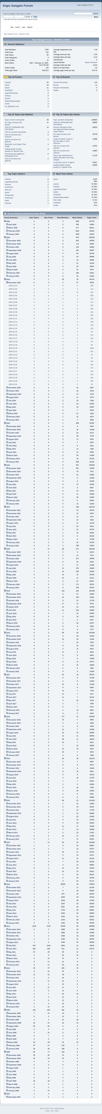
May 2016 (12, 742)
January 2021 (13, 546)
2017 (8, 675)
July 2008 (12, 1071)
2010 (8, 968)
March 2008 (12, 1084)
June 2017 (12, 697)
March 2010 (12, 1000)
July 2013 (12, 862)
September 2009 (14, 1023)
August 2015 (13, 775)
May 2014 (12, 826)
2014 (8, 800)
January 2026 (13, 234)
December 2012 (14, 887)
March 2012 (12, 916)
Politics (56, 90)
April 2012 (12, 913)
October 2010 (13, 978)
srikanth (8, 82)
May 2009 (12, 1036)
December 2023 (14, 426)
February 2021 (14, 542)
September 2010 (14, 981)
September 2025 (14, 250)
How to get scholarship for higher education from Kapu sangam (64, 158)
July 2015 (12, 778)
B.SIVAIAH (9, 187)
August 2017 (13, 691)
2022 (8, 465)
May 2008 (12, 1078)
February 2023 (14, 459)
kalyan (7, 88)
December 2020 (14, 552)
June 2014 (12, 823)
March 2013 (12, 875)
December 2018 (14, 636)
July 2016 (12, 736)
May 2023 (12, 449)
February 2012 (14, 920)
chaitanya (57, 203)
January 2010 (13, 1007)
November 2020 (14, 555)
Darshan (8, 203)
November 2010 (14, 975)
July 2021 (12, 526)
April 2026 (12, 225)
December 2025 (14, 241)
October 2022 (13, 475)
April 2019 (12, 620)
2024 (8, 279)
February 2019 (14, 626)
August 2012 (13, 900)
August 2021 (13, 523)
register (28, 14)
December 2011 (14, 929)
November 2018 (14, 639)
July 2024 (12, 401)
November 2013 (14, 849)
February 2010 (14, 1004)
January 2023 (13, 462)
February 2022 (14, 501)
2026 (8, 221)
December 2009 (14, 1013)
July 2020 (12, 568)
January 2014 (13, 839)
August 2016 (13, 733)
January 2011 (13, 965)
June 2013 (12, 865)
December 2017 (14, 678)
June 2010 (12, 991)
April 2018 (12, 662)
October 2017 (13, 684)
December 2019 (14, 594)
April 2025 (12, 266)
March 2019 (12, 623)
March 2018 (12, 665)
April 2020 (12, 578)
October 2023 (13, 433)
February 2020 (14, 584)
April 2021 (12, 536)
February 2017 (14, 710)
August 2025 (13, 254)
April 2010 (12, 997)
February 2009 (14, 1045)
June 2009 (12, 1033)
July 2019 (12, 610)
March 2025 (12, 270)
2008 (8, 1052)
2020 (8, 549)
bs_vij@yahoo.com (12, 106)
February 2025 (14, 273)
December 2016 (14, 720)
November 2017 (14, 681)
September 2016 (14, 729)
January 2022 (13, 504)
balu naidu (57, 200)
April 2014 (12, 829)
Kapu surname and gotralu (14, 120)
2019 (8, 591)
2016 (8, 717)
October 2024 (13, 391)
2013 (8, 842)
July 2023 (12, 442)
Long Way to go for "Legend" (64, 162)
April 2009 (12, 1039)
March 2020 (12, 581)
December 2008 (14, 1055)
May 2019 (12, 617)
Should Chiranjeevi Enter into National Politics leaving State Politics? (64, 129)
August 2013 (13, 858)
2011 (8, 926)
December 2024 (14, 283)
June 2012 (12, 907)
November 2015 (14, 765)
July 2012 (12, 904)
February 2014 (14, 836)
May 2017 (12, 700)
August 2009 (13, 1026)
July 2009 (12, 1029)
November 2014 (14, 807)
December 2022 (14, 468)
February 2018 (14, 668)
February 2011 (14, 962)
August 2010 (13, 984)
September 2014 (14, 813)
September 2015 (14, 771)
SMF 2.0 (42, 1108)
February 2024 (14, 417)
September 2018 (14, 646)
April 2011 (12, 955)
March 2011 (12, 958)
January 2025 (13, 276)
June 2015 (12, 781)
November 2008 (14, 1058)
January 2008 (13, 1091)
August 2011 (13, 942)
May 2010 (12, 994)
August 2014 (13, 816)
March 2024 (12, 413)
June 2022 (12, 488)
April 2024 (12, 410)
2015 (8, 758)
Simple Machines (59, 1108)
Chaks (7, 104)
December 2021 (14, 510)
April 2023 (12, 452)
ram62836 (8, 90)
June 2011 (12, 949)
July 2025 (12, 257)
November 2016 (14, 723)
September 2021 (14, 520)
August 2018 (13, 649)
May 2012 (12, 910)
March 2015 (12, 791)
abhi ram (8, 190)
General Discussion (61, 82)
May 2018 (12, 659)
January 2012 (13, 923)
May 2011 (12, 952)
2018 (8, 633)
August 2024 (13, 397)
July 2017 (12, 694)
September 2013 (14, 855)
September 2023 (14, 436)
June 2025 (12, 260)
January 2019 (13, 630)
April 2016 (12, 746)
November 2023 (14, 430)
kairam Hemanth (91, 62)
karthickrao (9, 198)
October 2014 (13, 810)
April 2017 (12, 704)
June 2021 (12, 530)
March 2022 (12, 497)
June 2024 (12, 404)
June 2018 (12, 655)
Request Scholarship (61, 88)
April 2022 (12, 494)
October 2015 (13, 768)
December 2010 (14, 971)
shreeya (8, 96)
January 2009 (13, 1049)
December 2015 (14, 762)
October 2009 (13, 1020)
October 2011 (13, 936)
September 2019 (14, 604)
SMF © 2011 (49, 1108)
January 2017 (13, 713)
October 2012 (13, 894)
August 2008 (13, 1068)
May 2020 (12, 575)
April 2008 (12, 1081)
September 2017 (14, 688)
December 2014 (14, 804)
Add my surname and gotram (15, 132)
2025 (8, 237)
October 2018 (13, 642)
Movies (56, 85)
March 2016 (12, 749)
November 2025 (14, 244)
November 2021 (14, 513)
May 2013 (12, 868)
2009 (8, 1010)
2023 (8, 423)
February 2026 (14, 231)
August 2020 (13, 565)
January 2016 (13, 755)
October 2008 (13, 1062)
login (22, 14)
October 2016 (13, 726)
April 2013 (12, 871)
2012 (8, 884)
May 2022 (12, 491)
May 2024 (12, 407)
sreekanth (57, 195)
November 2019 (14, 597)
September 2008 (14, 1065)
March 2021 (12, 539)
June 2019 (12, 613)
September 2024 (14, 394)
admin (7, 85)
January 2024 (13, 420)
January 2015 (13, 797)
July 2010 (12, 987)
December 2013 (14, 846)
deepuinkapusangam (12, 101)
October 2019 (13, 601)
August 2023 (13, 439)
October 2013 (13, 852)
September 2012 (14, 897)
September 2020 (14, 562)
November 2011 (14, 933)
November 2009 (14, 1016)
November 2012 (14, 891)
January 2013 (13, 881)
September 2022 (14, 478)
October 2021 (13, 517)
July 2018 (12, 652)
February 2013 (14, 878)
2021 (8, 507)
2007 (8, 1094)
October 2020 (13, 559)
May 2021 (12, 533)
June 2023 (12, 446)
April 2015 (12, 787)
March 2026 (12, 228)
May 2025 (12, 263)
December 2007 (14, 1097)
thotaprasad (9, 195)
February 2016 (14, 752)
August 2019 (13, 607)
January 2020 (13, 588)
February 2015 (14, 794)
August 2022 (13, 481)
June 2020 (12, 572)
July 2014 (12, 820)
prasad (7, 98)
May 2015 (12, 784)
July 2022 (12, 484)
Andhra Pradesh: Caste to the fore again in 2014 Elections (63, 141)
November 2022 (14, 472)
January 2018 (13, 672)
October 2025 (13, 247)
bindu (7, 200)
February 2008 (14, 1087)
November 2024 (14, 388)
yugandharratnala (11, 93)
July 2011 (12, 946)
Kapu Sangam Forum (18, 5)
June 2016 (12, 739)
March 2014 (12, 833)
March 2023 (12, 455)
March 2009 (12, 1042)
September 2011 (14, 939)
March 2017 (12, 707)
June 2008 (12, 1075)
